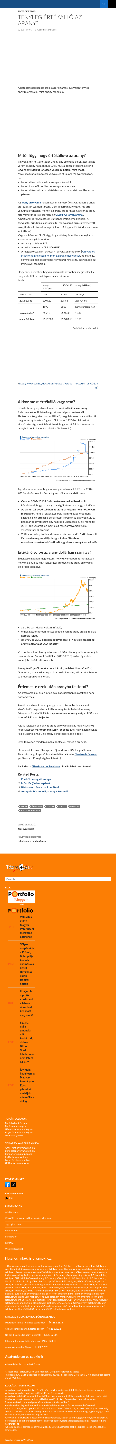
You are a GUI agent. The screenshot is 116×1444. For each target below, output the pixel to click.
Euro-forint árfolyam (56, 1293)
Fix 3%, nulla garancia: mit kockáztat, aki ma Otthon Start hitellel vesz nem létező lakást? (27, 1042)
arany (24, 806)
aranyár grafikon (81, 1275)
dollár (50, 806)
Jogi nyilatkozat (58, 826)
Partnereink (11, 1236)
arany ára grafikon (32, 1269)
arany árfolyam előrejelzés (37, 1272)
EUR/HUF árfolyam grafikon (38, 1290)
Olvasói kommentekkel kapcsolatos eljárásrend (29, 1218)
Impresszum (11, 1230)
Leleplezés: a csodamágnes (58, 838)
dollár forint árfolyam (52, 1287)
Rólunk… (9, 1242)
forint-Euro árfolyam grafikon (30, 1299)
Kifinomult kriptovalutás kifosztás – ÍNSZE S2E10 (30, 1340)
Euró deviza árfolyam (16, 1123)
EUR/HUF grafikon (64, 1290)
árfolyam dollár (98, 1275)
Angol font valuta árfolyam (19, 1132)
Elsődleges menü (112, 4)
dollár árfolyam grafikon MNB (40, 1284)
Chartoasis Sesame (86, 754)
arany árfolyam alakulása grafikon (86, 1269)
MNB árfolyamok (14, 1135)
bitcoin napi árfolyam (50, 1281)
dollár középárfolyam (75, 1287)
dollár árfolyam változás (69, 1284)
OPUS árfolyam (64, 1302)
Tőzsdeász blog (26, 11)
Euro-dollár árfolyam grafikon (30, 1293)
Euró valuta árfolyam (15, 1126)
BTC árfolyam (69, 1281)
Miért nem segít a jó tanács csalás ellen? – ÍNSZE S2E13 (34, 1322)
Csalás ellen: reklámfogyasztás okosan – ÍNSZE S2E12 (33, 1328)
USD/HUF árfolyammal (69, 214)
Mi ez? (21, 904)
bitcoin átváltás (13, 1281)
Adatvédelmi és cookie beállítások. (23, 1364)
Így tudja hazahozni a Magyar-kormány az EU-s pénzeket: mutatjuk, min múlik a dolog (27, 1085)
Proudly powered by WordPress (19, 1440)
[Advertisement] (58, 60)
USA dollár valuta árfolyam (19, 1129)
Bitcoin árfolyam (72, 1278)
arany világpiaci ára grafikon (26, 1275)
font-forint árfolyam (79, 1296)
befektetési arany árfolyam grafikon (44, 1278)
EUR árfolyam (94, 1287)
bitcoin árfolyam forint (93, 1278)
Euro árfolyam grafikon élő (18, 1153)
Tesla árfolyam (32, 1305)
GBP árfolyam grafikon (80, 1299)
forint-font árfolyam (57, 1299)
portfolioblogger (30, 810)
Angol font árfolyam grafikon (20, 1147)
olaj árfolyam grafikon (44, 1302)
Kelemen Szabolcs (47, 29)
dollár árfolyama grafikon (27, 1287)
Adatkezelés (11, 1212)
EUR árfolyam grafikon (16, 1156)
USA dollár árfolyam (51, 1305)
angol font (25, 1266)
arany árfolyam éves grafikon (67, 1272)
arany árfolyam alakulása (55, 1269)
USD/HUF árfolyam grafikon (60, 1308)
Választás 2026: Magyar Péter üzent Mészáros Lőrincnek (27, 927)
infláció (74, 806)
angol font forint (13, 1269)
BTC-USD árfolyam (87, 1281)
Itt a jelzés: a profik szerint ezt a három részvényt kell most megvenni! (26, 1003)
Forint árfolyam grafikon (17, 1159)
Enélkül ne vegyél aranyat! (36, 779)
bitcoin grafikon (30, 1281)
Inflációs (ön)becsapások (35, 783)
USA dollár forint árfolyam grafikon (81, 1305)
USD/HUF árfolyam (34, 1308)
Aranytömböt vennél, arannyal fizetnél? (44, 791)
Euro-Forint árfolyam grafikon (83, 1293)
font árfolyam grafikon (26, 1296)
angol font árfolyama (95, 1266)
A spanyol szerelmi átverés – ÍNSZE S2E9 (26, 1347)
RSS (9, 1197)
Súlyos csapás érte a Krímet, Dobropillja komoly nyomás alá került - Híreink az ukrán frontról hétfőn (27, 964)
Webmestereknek (14, 1248)
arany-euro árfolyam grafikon (57, 1275)
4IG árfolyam (11, 1266)
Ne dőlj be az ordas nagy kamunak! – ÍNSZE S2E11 (31, 1334)
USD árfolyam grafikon (17, 1163)
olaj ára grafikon (23, 1302)
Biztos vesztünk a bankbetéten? (40, 787)
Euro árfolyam (82, 1290)
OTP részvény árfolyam (85, 1302)
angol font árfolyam (41, 1266)
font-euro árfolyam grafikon (54, 1296)
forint (62, 806)
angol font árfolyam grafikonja (68, 1266)
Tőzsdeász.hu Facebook (46, 766)
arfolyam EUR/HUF (15, 1278)
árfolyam (37, 806)
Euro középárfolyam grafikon (20, 1150)
